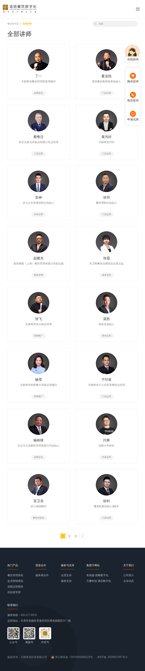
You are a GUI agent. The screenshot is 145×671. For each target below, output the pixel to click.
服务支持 (66, 580)
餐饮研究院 (13, 23)
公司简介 (128, 575)
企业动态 (128, 580)
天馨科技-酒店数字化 (98, 580)
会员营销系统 (15, 580)
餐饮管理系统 (15, 575)
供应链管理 (14, 592)
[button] (137, 9)
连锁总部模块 (15, 586)
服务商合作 (42, 575)
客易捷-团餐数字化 (97, 575)
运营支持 (66, 575)
